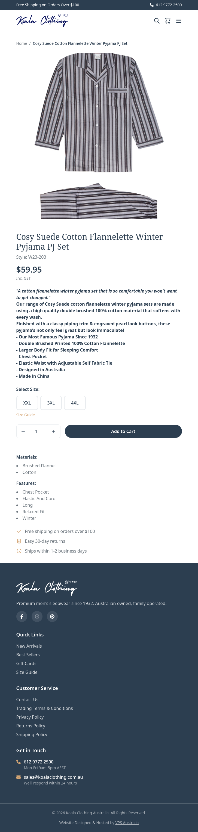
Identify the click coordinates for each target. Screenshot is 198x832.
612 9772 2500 (166, 4)
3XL (51, 403)
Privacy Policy (30, 717)
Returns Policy (30, 726)
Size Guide (25, 414)
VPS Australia (127, 822)
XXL (27, 403)
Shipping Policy (31, 734)
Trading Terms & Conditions (44, 708)
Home (21, 43)
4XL (74, 403)
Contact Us (27, 700)
